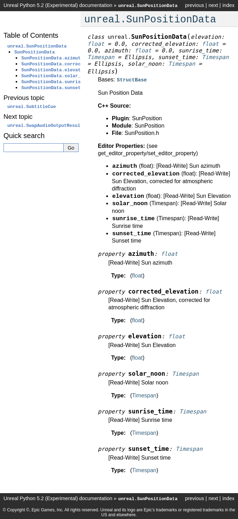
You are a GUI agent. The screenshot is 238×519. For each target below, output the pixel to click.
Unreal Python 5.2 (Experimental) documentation (57, 5)
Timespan (144, 395)
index (229, 5)
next (213, 5)
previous (194, 5)
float (137, 275)
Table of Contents (30, 35)
